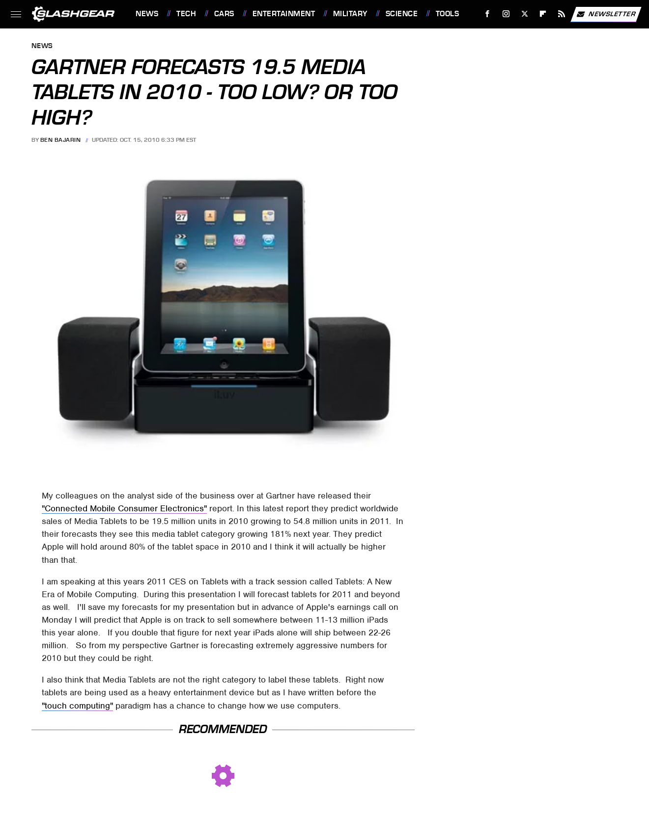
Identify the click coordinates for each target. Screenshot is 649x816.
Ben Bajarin (60, 139)
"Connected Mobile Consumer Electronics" (124, 508)
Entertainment (284, 13)
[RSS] (562, 14)
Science (402, 13)
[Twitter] (524, 14)
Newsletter (606, 14)
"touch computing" (77, 705)
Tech (186, 13)
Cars (224, 13)
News (147, 13)
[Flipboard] (543, 14)
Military (350, 13)
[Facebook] (487, 14)
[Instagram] (506, 14)
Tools (447, 13)
